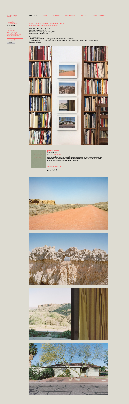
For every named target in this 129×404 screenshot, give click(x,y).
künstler (9, 29)
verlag (45, 15)
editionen (56, 15)
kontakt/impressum (100, 15)
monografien (11, 30)
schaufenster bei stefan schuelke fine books (43, 26)
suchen (11, 43)
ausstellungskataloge (14, 34)
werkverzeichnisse (13, 36)
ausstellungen (70, 15)
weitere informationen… (55, 166)
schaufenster (11, 25)
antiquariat (33, 15)
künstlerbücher (12, 32)
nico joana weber (55, 154)
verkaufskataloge (12, 24)
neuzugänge (11, 22)
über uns (84, 15)
